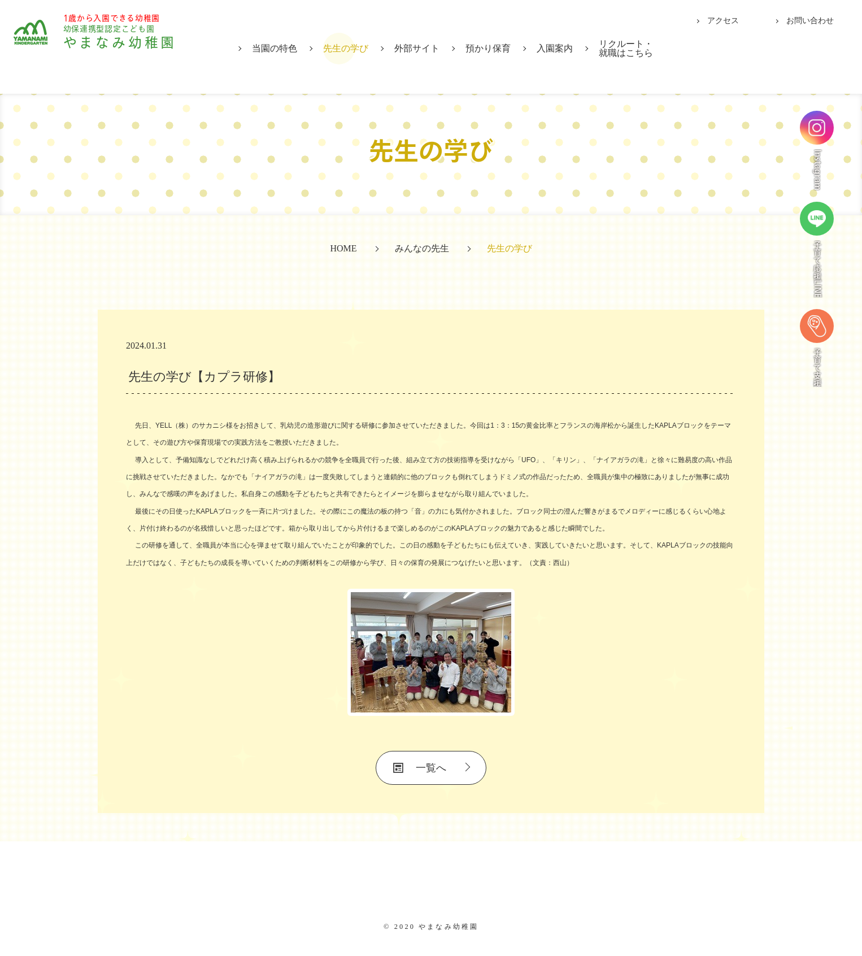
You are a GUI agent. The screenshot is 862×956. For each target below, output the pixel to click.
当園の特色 (274, 48)
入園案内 (555, 48)
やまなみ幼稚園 (136, 45)
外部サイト (416, 48)
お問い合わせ (810, 20)
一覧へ (431, 768)
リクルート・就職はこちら (626, 48)
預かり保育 (488, 48)
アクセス (723, 20)
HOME (343, 248)
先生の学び (345, 48)
